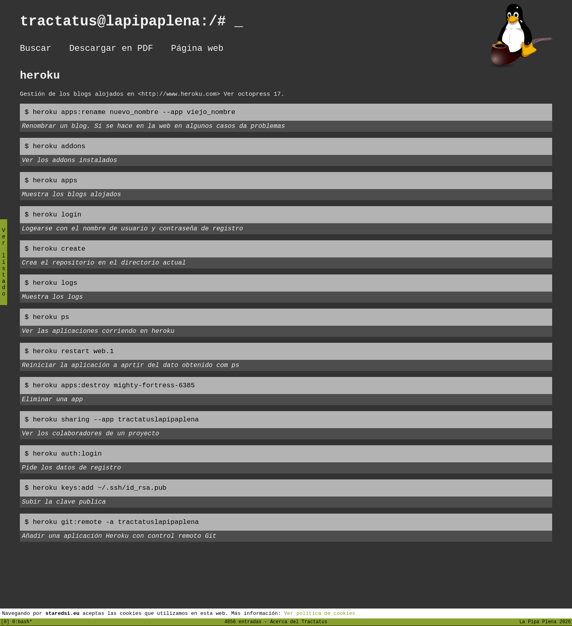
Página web (197, 50)
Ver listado (3, 268)
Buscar (35, 50)
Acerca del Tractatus (298, 621)
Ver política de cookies (319, 612)
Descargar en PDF (111, 50)
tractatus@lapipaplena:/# (131, 23)
